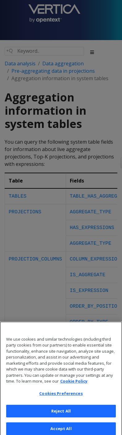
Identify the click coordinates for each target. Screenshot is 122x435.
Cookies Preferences (60, 397)
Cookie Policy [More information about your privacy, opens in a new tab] (73, 385)
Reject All (61, 414)
